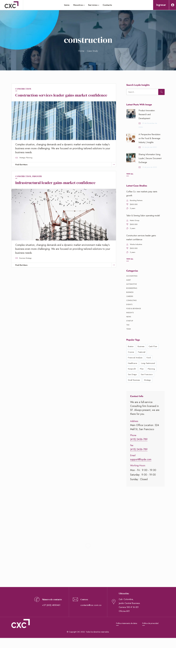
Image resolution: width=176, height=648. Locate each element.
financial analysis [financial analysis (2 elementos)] (135, 357)
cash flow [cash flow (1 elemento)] (153, 346)
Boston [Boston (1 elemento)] (130, 346)
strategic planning (25, 157)
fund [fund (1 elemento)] (149, 357)
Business (129, 292)
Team (128, 329)
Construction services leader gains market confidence (61, 95)
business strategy (25, 258)
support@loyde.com (140, 459)
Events (129, 304)
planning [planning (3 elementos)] (151, 369)
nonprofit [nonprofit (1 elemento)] (132, 369)
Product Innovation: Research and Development (147, 114)
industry (37, 176)
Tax (127, 325)
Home (81, 51)
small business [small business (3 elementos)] (134, 380)
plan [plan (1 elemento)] (142, 369)
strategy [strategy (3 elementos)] (147, 380)
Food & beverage (133, 308)
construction (23, 88)
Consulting (131, 300)
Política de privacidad (150, 623)
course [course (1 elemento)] (131, 352)
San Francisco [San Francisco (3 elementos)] (146, 374)
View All (129, 174)
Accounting (131, 276)
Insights (130, 312)
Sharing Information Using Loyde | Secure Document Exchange (150, 158)
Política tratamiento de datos (126, 623)
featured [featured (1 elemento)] (141, 352)
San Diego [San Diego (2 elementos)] (132, 374)
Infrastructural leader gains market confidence (55, 182)
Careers (129, 296)
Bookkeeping (131, 288)
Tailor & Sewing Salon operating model (143, 215)
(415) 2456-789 (139, 439)
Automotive (131, 284)
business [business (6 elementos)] (141, 346)
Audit (128, 280)
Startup (129, 321)
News (128, 316)
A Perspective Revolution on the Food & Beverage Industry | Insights (149, 138)
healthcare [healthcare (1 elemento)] (132, 363)
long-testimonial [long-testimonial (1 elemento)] (148, 363)
